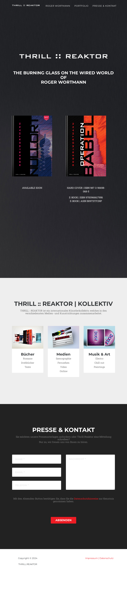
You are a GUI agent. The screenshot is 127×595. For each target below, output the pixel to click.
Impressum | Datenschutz (99, 558)
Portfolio (81, 7)
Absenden (63, 520)
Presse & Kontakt (104, 7)
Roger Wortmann (58, 7)
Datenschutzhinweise (86, 498)
